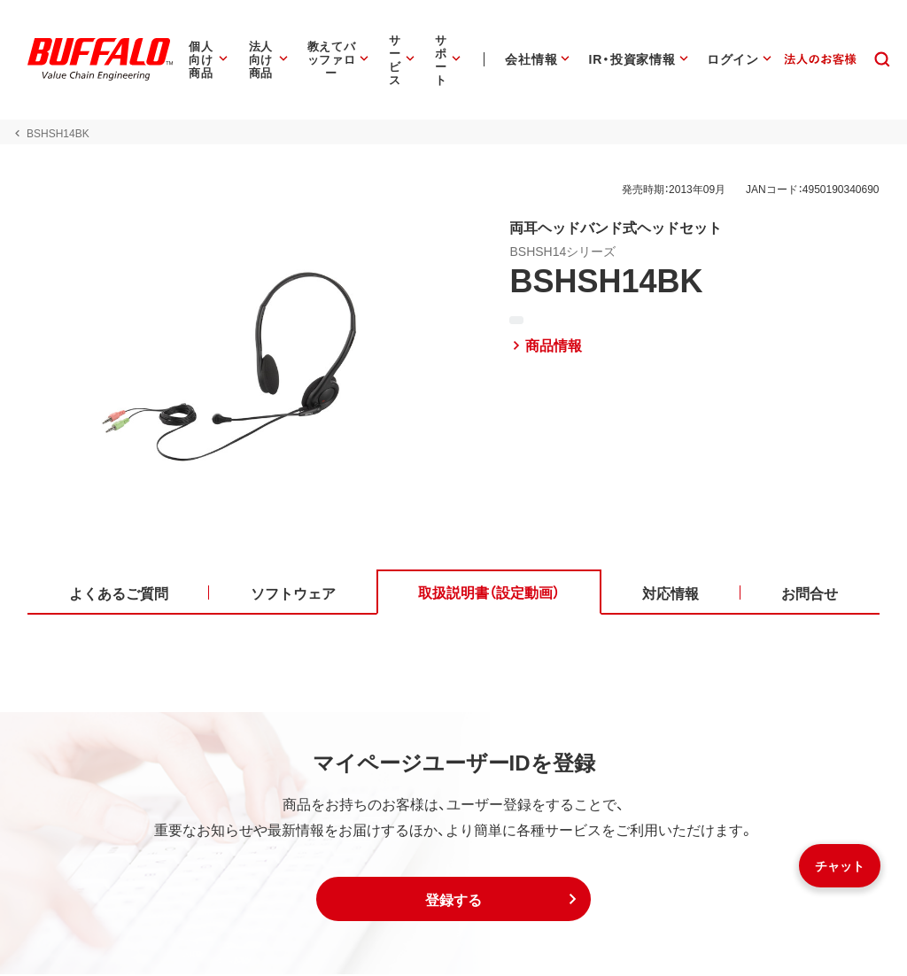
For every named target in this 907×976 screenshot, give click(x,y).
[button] (453, 901)
